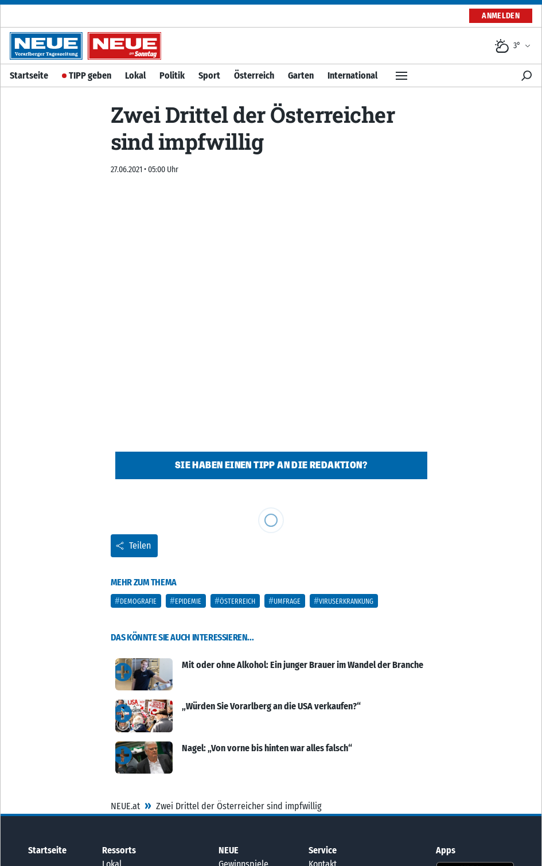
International (352, 75)
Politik (172, 75)
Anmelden (501, 16)
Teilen (133, 545)
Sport (209, 75)
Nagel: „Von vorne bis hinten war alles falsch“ (267, 748)
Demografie (138, 601)
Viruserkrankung (346, 601)
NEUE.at (125, 806)
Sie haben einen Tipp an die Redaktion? (271, 465)
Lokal (135, 75)
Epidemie (188, 601)
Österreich (254, 75)
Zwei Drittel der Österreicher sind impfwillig (239, 806)
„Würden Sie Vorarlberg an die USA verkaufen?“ (271, 706)
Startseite (29, 75)
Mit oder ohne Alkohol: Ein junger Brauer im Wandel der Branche (302, 664)
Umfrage (287, 601)
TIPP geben (90, 75)
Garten (301, 75)
